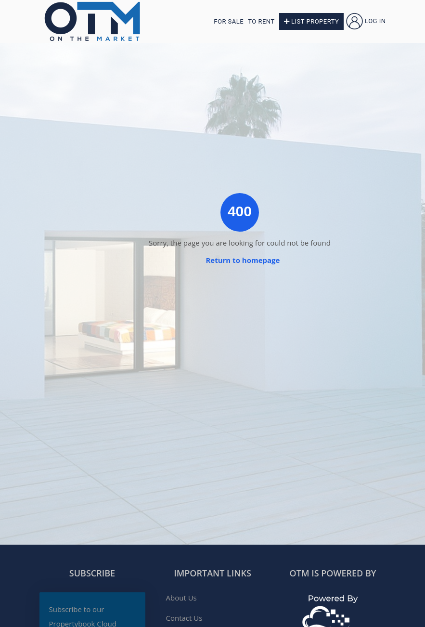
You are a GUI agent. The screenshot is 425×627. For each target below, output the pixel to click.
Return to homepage (243, 260)
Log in (366, 21)
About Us (181, 597)
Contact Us (184, 618)
